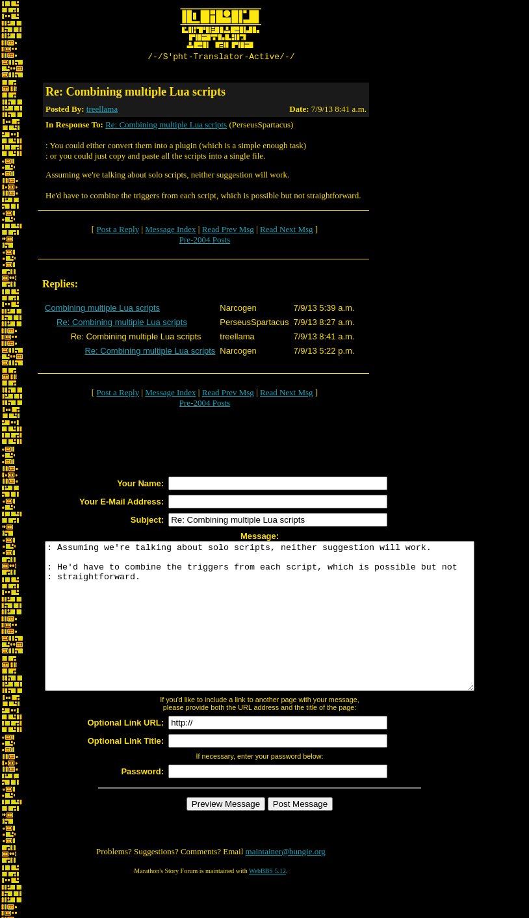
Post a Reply (117, 231)
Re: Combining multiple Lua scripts (166, 126)
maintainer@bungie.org (286, 882)
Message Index (170, 231)
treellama (102, 111)
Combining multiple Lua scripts (102, 310)
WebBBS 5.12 (267, 902)
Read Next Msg (286, 231)
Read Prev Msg (228, 231)
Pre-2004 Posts (204, 241)
